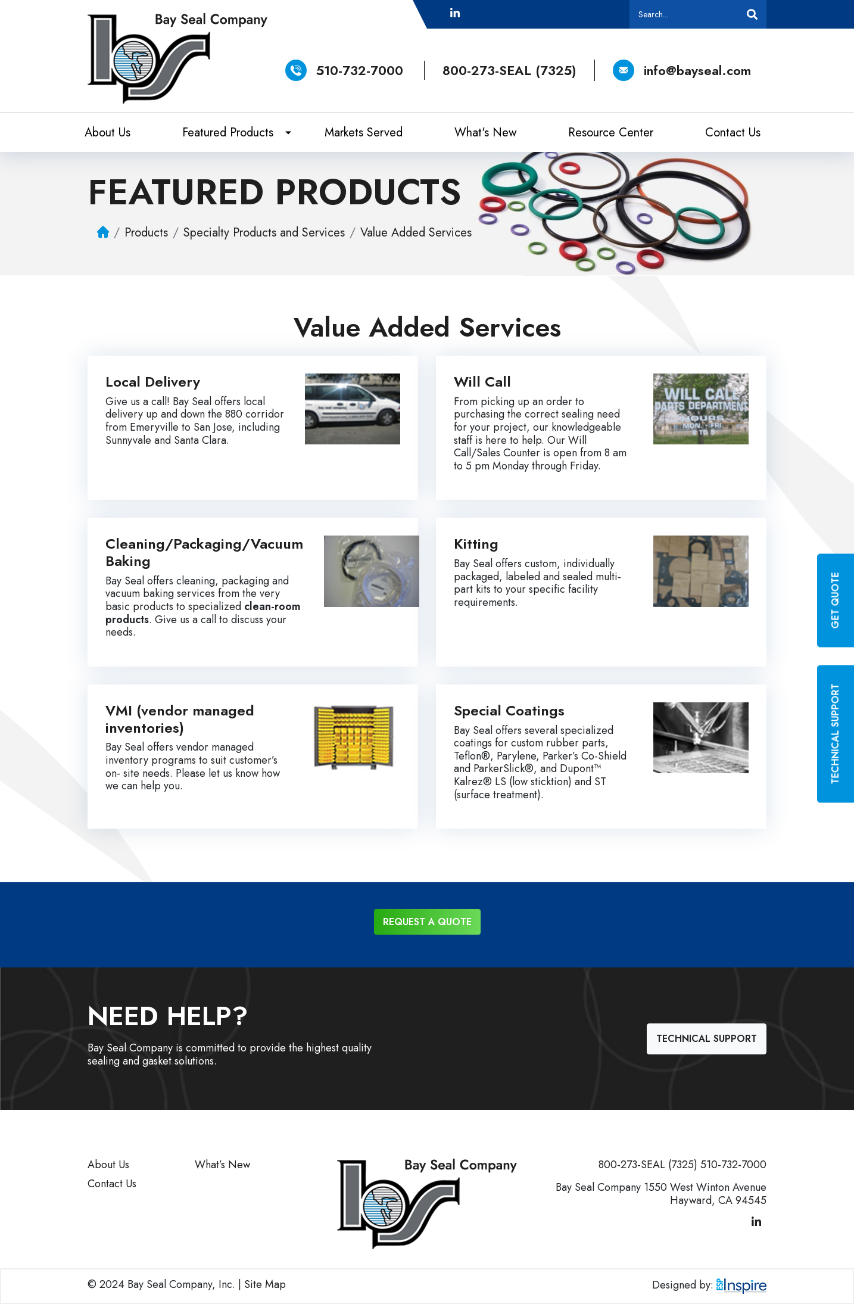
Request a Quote (427, 922)
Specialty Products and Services (264, 232)
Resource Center (610, 132)
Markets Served (364, 132)
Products (146, 232)
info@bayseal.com (682, 70)
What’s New (222, 1164)
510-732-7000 (359, 70)
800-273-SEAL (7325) (509, 70)
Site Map (265, 1284)
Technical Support (706, 1038)
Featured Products (227, 132)
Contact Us (733, 132)
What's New (485, 132)
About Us (107, 132)
